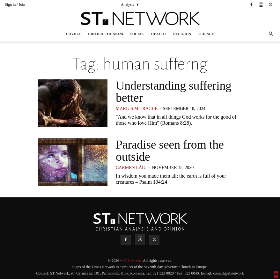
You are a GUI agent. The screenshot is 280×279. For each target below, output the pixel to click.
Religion (182, 34)
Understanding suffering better (174, 91)
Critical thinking (106, 34)
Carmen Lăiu (131, 167)
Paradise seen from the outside (170, 150)
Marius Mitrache (137, 108)
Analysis (127, 4)
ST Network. (132, 260)
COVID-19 (74, 34)
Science (206, 34)
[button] (271, 34)
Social (137, 34)
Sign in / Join (15, 4)
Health (158, 34)
